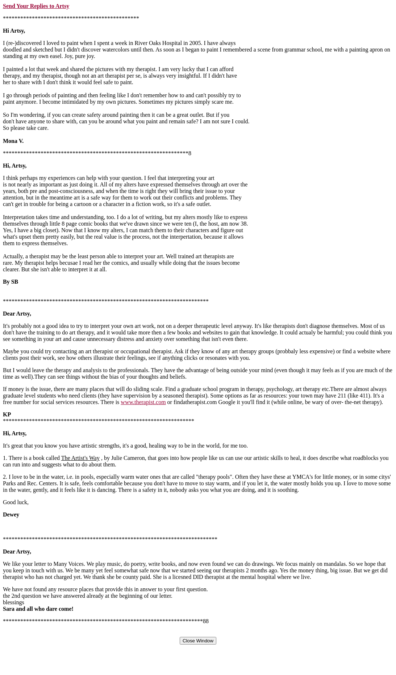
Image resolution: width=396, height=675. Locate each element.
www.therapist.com (143, 402)
